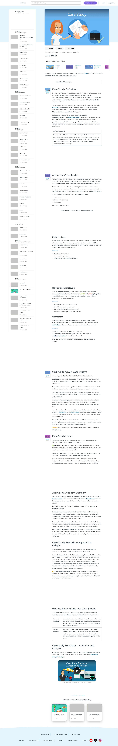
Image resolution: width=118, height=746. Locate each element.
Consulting (62, 52)
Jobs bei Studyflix (32, 740)
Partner (59, 740)
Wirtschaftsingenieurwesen (51, 52)
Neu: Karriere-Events (90, 3)
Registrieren (112, 3)
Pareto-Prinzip (90, 499)
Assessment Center (74, 117)
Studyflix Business (71, 740)
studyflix (10, 3)
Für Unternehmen (47, 740)
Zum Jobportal (75, 734)
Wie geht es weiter (59, 336)
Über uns (20, 740)
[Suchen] (79, 3)
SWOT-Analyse (75, 412)
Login (102, 3)
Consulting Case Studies (73, 52)
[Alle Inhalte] (22, 3)
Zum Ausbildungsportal (59, 734)
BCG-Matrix (62, 412)
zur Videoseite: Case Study (77, 695)
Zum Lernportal (43, 734)
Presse (83, 740)
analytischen (56, 325)
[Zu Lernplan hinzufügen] (49, 48)
